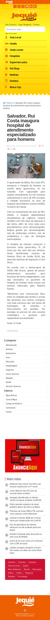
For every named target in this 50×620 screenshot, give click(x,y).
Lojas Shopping (24, 24)
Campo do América (14, 403)
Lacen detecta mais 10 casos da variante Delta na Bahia (23, 492)
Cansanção (10, 408)
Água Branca (11, 395)
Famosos (32, 562)
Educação (10, 361)
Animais (9, 349)
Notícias (10, 103)
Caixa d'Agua (11, 399)
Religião (9, 378)
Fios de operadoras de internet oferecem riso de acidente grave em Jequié (25, 527)
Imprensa (10, 370)
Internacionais (14, 566)
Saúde (8, 382)
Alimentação (11, 345)
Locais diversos (12, 374)
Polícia (11, 573)
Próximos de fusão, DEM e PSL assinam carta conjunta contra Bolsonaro (26, 512)
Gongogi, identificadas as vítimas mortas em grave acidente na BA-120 (25, 498)
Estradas (22, 562)
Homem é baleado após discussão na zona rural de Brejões (26, 535)
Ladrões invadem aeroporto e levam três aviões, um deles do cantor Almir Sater (26, 550)
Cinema (36, 24)
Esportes (11, 562)
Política (19, 573)
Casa (8, 357)
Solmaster (32, 614)
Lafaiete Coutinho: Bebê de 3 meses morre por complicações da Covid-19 (25, 519)
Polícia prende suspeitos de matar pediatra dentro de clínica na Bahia (25, 505)
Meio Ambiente (14, 569)
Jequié (25, 566)
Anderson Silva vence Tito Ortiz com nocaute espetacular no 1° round (25, 485)
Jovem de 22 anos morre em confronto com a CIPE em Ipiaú (26, 542)
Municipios (37, 569)
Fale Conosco (11, 24)
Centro (9, 412)
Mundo (27, 569)
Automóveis (11, 353)
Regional (29, 573)
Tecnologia (22, 576)
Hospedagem (11, 366)
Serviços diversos (13, 386)
